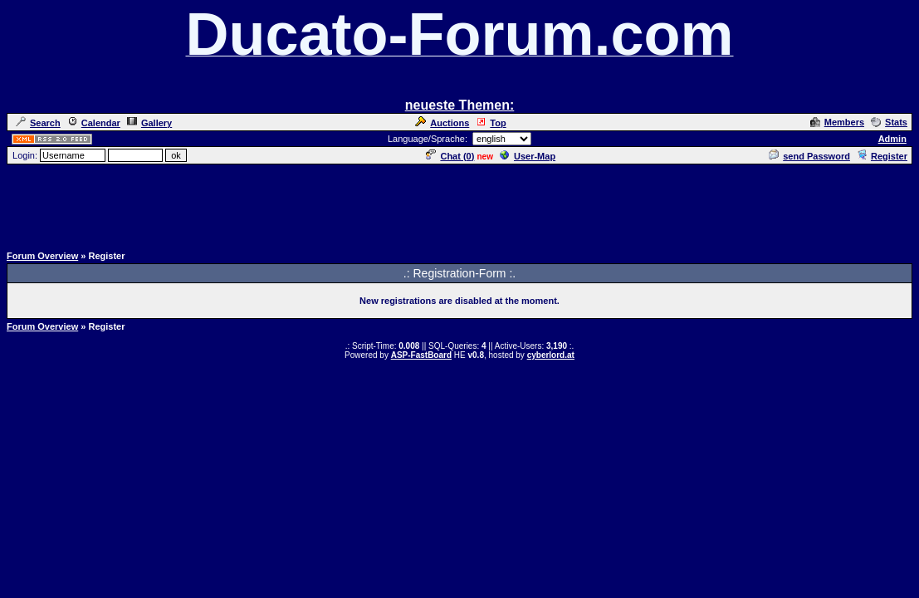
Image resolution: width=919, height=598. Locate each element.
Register (882, 156)
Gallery (149, 123)
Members (837, 122)
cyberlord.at (550, 355)
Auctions (442, 123)
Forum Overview (42, 256)
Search (38, 123)
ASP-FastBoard (421, 355)
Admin (892, 139)
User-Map (527, 156)
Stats (889, 122)
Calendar (93, 123)
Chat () (450, 156)
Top (491, 123)
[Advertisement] (460, 203)
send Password (809, 156)
